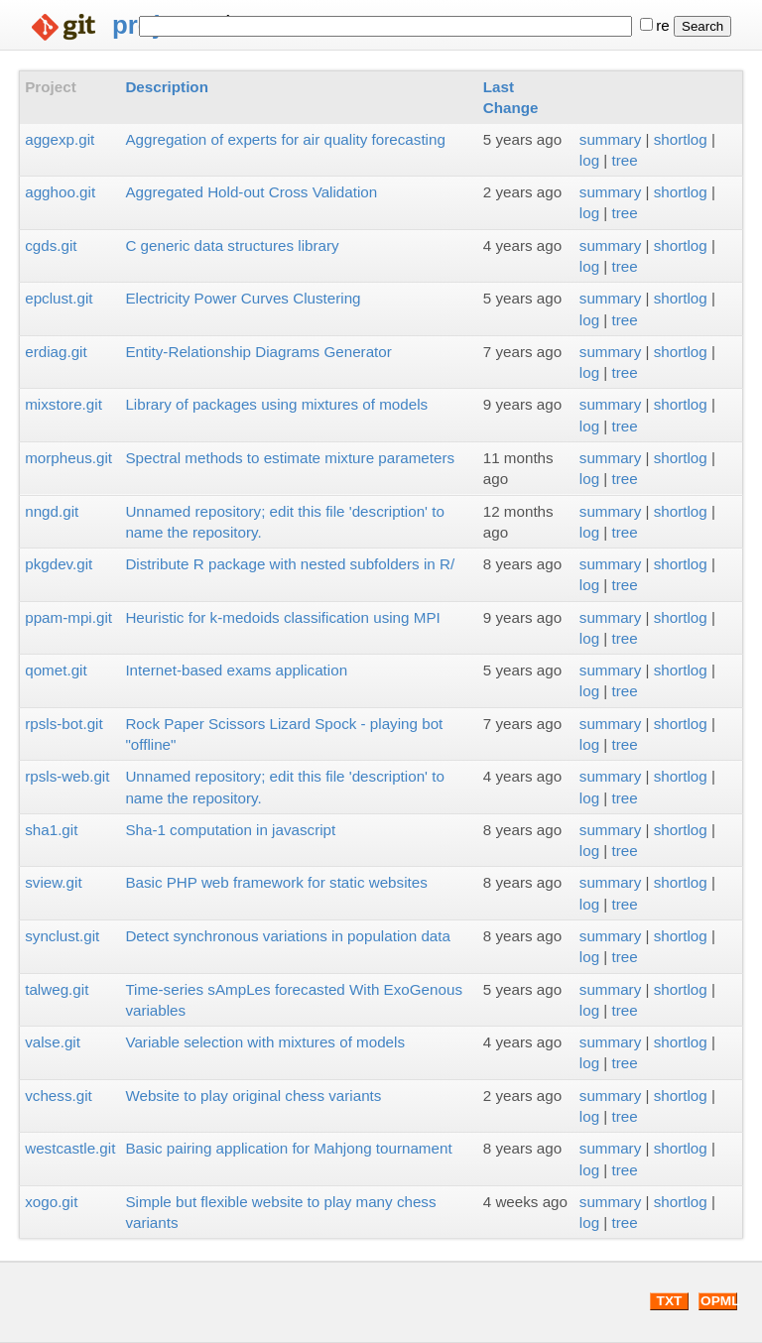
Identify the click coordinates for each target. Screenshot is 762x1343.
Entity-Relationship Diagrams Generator (258, 351)
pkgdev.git (58, 563)
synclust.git (62, 935)
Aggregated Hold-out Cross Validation (251, 191)
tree (625, 160)
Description (166, 86)
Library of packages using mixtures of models (276, 404)
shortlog (680, 139)
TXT (670, 1300)
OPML (718, 1300)
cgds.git (50, 245)
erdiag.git (55, 351)
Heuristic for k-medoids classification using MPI (282, 617)
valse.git (52, 1042)
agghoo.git (60, 191)
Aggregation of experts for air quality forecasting (285, 139)
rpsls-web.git (67, 776)
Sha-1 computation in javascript (230, 829)
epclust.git (58, 298)
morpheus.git (68, 457)
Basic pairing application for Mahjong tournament (288, 1148)
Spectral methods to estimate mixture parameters (289, 457)
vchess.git (58, 1095)
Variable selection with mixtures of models (265, 1042)
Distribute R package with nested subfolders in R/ (289, 563)
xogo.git (51, 1201)
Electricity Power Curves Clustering (242, 298)
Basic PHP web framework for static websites (276, 882)
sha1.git (51, 829)
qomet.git (55, 670)
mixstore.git (63, 404)
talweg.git (56, 989)
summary (610, 139)
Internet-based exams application (236, 670)
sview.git (53, 882)
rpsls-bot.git (64, 723)
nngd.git (51, 511)
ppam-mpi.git (68, 617)
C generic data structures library (231, 245)
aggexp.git (59, 139)
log (589, 160)
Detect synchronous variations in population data (287, 935)
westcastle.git (70, 1148)
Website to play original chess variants (253, 1095)
